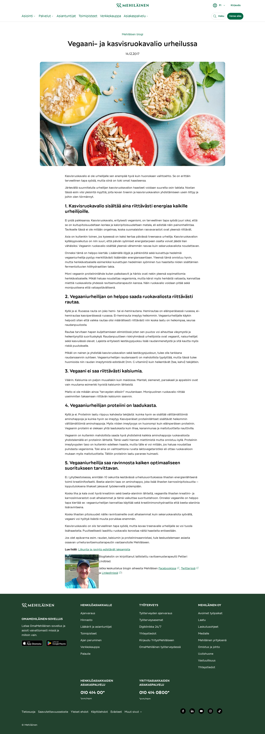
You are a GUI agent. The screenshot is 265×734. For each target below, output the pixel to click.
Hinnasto (86, 620)
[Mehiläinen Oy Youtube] (201, 712)
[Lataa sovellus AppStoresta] (32, 643)
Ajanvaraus (87, 613)
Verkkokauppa (90, 647)
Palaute (85, 654)
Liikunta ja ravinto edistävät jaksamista (104, 549)
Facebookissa (169, 568)
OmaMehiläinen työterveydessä (160, 647)
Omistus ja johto (209, 647)
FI (219, 5)
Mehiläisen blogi (132, 34)
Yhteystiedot (147, 633)
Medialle (203, 633)
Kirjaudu (236, 5)
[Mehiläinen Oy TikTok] (219, 712)
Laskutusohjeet (208, 627)
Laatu (202, 620)
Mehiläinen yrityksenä (212, 640)
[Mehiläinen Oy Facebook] (183, 712)
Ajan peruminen (91, 640)
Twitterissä (190, 568)
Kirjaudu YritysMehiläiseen (156, 640)
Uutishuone (205, 654)
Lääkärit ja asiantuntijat (96, 627)
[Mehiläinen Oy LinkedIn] (192, 712)
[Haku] (218, 16)
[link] (132, 5)
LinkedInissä (111, 573)
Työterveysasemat (151, 620)
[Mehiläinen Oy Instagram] (210, 712)
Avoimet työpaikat (210, 613)
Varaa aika (235, 16)
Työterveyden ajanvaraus (155, 613)
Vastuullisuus (206, 660)
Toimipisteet (88, 633)
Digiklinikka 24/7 (150, 627)
